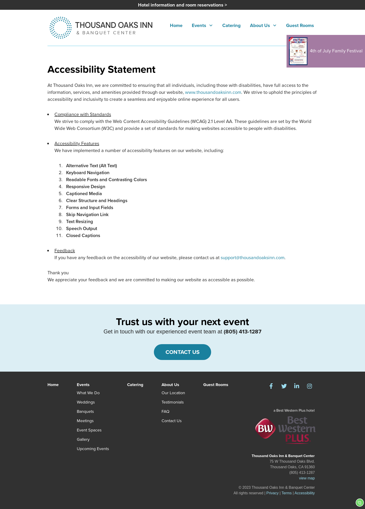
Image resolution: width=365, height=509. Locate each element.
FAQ (165, 411)
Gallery (83, 439)
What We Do (88, 393)
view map (307, 478)
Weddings (86, 402)
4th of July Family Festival (326, 51)
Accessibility (304, 493)
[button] (210, 25)
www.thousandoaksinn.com (213, 92)
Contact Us (172, 421)
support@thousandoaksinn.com (252, 257)
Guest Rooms (215, 385)
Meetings (85, 421)
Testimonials (173, 402)
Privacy (272, 493)
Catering (135, 385)
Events (83, 385)
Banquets (85, 411)
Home (53, 385)
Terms (287, 493)
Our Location (173, 393)
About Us (170, 385)
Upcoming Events (93, 449)
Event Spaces (89, 430)
